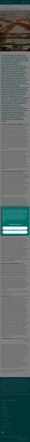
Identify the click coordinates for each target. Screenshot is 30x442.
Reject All (15, 228)
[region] (15, 221)
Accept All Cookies (15, 232)
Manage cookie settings (15, 224)
